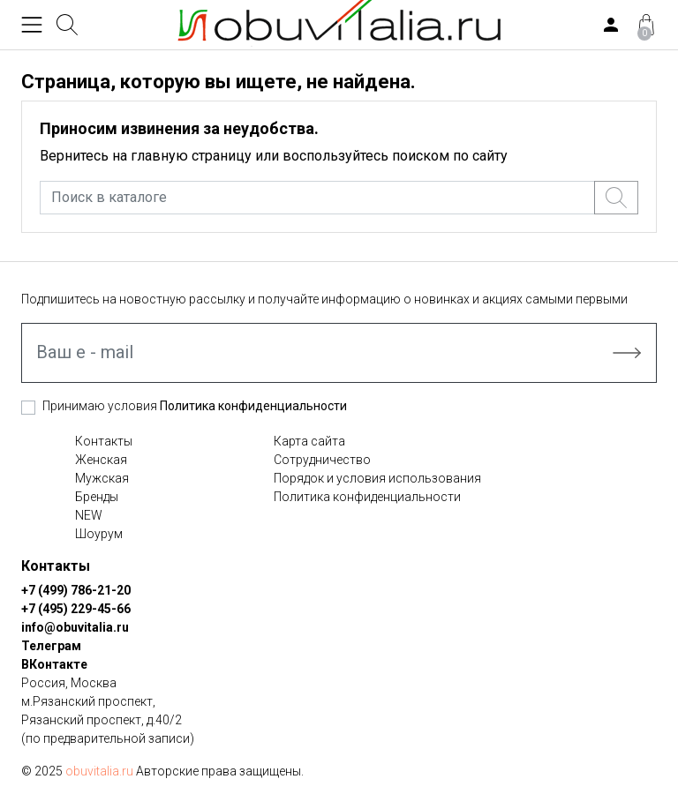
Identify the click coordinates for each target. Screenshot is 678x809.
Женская (101, 460)
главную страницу (191, 155)
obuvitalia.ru (99, 771)
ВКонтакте (54, 664)
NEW (88, 515)
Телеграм (51, 646)
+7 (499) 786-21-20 (76, 590)
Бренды (96, 497)
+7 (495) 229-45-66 (76, 609)
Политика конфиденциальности (253, 406)
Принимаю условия (194, 406)
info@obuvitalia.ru (75, 627)
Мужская (102, 478)
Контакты (103, 441)
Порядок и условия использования (377, 478)
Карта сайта (309, 441)
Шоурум (99, 534)
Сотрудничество (322, 460)
